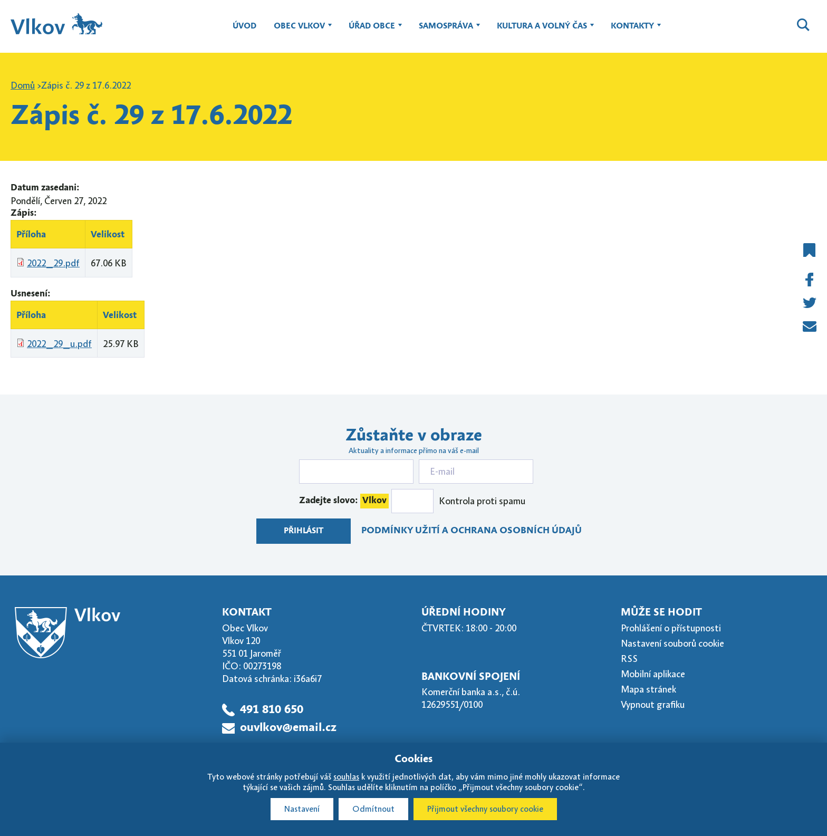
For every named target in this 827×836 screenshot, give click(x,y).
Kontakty (632, 31)
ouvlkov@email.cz (288, 728)
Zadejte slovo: (344, 501)
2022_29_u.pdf (59, 344)
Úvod (244, 26)
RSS (629, 659)
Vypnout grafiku (653, 704)
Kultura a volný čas (542, 31)
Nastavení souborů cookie (672, 643)
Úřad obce (372, 31)
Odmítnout (373, 809)
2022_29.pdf (53, 263)
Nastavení (302, 809)
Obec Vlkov (299, 31)
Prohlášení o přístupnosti (671, 628)
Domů (23, 85)
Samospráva (446, 31)
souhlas (346, 777)
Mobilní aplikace (653, 674)
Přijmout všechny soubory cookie (485, 809)
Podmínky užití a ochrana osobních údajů (471, 530)
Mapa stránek (648, 689)
